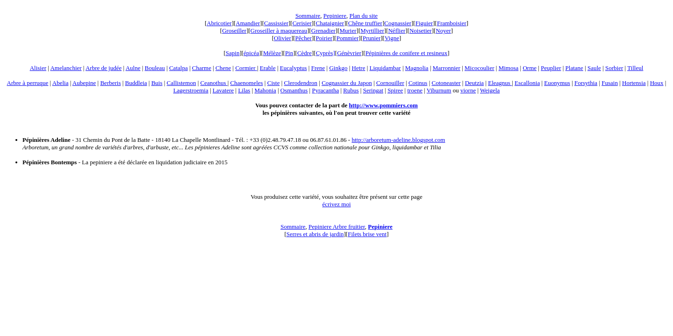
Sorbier (614, 67)
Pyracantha (325, 90)
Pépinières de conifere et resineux (406, 52)
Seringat (373, 90)
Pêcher (303, 38)
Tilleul (635, 67)
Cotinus (417, 82)
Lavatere (223, 90)
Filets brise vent (367, 234)
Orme (530, 67)
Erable (268, 67)
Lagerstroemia (190, 90)
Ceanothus (214, 82)
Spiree (395, 90)
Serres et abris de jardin (315, 234)
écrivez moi (336, 204)
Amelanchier (65, 67)
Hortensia (634, 82)
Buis (157, 82)
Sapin (233, 52)
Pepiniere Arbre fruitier (336, 226)
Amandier (248, 23)
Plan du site (363, 15)
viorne (468, 90)
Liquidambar (385, 67)
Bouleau (155, 67)
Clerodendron (300, 82)
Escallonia (527, 82)
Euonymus (557, 82)
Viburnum (439, 90)
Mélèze (272, 52)
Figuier (424, 23)
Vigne (392, 38)
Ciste (273, 82)
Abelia (60, 82)
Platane (574, 67)
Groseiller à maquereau (279, 30)
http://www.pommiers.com (383, 105)
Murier (347, 30)
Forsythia (585, 82)
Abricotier (219, 23)
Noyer (443, 30)
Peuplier (551, 67)
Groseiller (234, 30)
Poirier (324, 38)
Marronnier (446, 67)
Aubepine (84, 82)
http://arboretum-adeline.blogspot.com (398, 139)
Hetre (358, 67)
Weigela (490, 90)
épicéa (251, 52)
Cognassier (397, 23)
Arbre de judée (104, 67)
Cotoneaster (446, 82)
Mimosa (509, 67)
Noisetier (420, 30)
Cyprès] (325, 52)
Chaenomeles (246, 82)
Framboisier (451, 23)
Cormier (246, 67)
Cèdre (304, 52)
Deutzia (474, 82)
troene (414, 90)
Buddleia (136, 82)
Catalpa (178, 67)
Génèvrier (349, 52)
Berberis (110, 82)
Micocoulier (479, 67)
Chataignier (330, 23)
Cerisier (302, 23)
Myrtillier (372, 30)
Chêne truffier (365, 23)
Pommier (347, 38)
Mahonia (265, 90)
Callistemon (181, 82)
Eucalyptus (293, 67)
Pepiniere (334, 15)
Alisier (38, 67)
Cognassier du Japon (347, 82)
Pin (289, 52)
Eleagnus (500, 82)
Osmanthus (294, 90)
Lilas (244, 90)
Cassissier (276, 23)
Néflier (396, 30)
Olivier (282, 38)
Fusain (609, 82)
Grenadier (323, 30)
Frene (318, 67)
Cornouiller (390, 82)
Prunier (371, 38)
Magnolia (417, 67)
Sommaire (307, 15)
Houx (657, 82)
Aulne (133, 67)
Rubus (350, 90)
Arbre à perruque (28, 82)
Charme (201, 67)
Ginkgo (338, 67)
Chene (223, 67)
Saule (594, 67)
